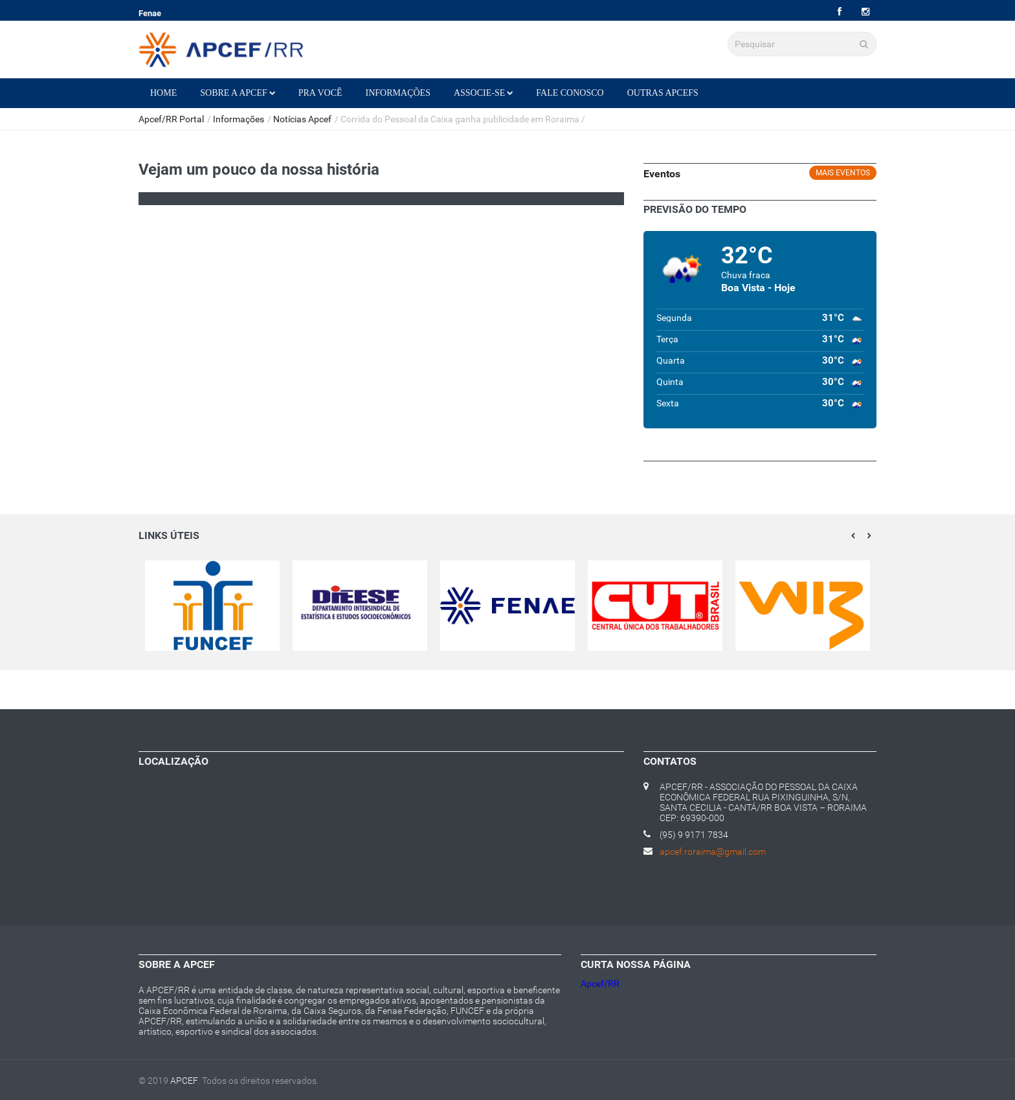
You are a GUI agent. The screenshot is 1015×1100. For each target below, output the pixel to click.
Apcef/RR (600, 983)
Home (163, 93)
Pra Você (320, 93)
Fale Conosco (569, 93)
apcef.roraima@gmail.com (713, 851)
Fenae (150, 13)
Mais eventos (843, 172)
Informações (398, 93)
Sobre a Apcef (237, 93)
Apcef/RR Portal (171, 119)
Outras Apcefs (662, 93)
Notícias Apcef (302, 119)
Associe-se (483, 93)
